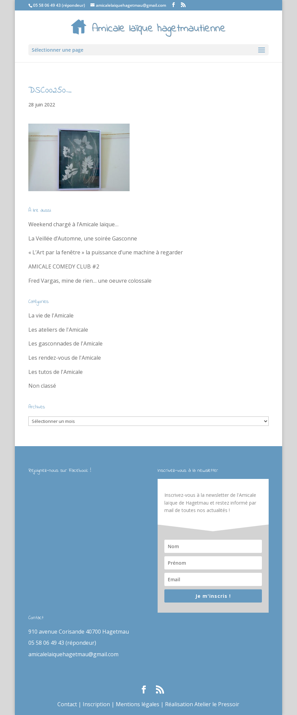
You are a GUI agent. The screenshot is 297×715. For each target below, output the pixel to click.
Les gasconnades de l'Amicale (65, 343)
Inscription (96, 704)
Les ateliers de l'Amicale (58, 329)
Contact (67, 704)
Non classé (42, 385)
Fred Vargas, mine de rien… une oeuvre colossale (90, 280)
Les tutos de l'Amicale (55, 372)
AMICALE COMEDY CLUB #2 (63, 266)
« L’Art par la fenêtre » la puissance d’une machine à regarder (105, 252)
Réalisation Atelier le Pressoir (202, 704)
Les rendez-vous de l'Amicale (64, 357)
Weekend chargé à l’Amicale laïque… (73, 224)
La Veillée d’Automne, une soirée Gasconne (82, 238)
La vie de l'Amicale (51, 315)
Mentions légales (137, 704)
